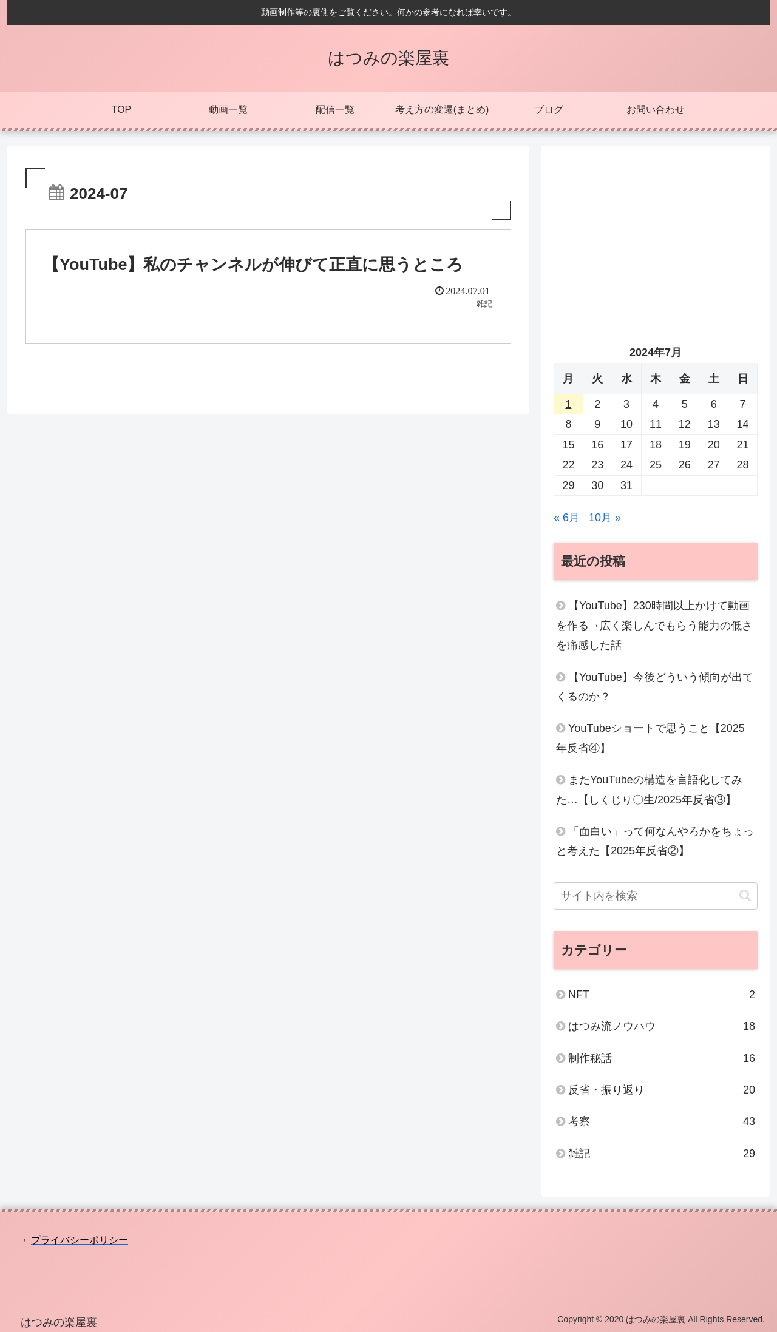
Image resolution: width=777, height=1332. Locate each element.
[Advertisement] (656, 243)
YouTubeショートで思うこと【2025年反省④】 (650, 738)
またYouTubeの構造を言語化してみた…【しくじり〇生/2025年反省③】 (649, 789)
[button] (745, 895)
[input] (656, 896)
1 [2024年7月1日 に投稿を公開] (568, 404)
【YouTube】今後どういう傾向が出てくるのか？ (654, 687)
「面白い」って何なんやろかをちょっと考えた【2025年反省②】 (655, 841)
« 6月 (567, 518)
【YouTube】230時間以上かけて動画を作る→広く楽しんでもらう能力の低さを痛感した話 (654, 625)
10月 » (605, 518)
